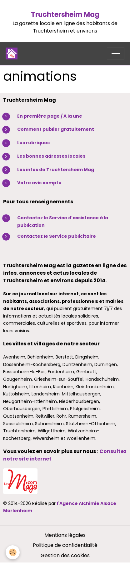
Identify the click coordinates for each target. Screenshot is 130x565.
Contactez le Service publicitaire (56, 236)
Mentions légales (65, 535)
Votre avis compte (39, 183)
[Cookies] (13, 552)
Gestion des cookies (65, 555)
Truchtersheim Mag (65, 14)
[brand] (13, 53)
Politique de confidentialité (65, 545)
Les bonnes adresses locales (51, 156)
